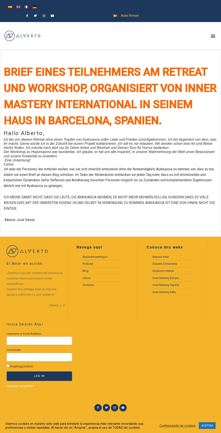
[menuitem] (10, 7)
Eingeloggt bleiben (19, 366)
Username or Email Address (23, 333)
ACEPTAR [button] (207, 425)
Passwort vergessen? (20, 386)
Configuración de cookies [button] (177, 426)
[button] (213, 36)
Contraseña (13, 350)
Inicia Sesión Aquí (24, 324)
